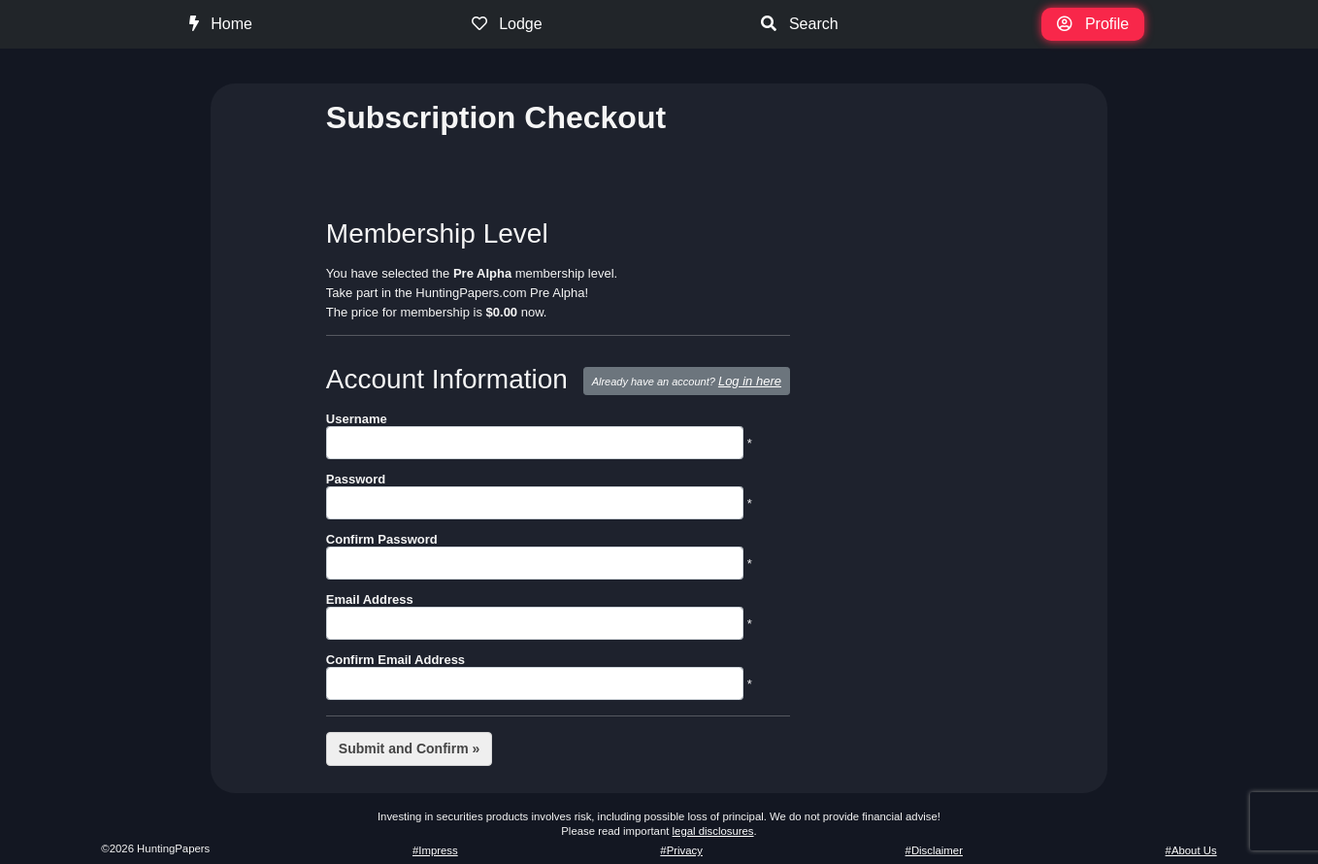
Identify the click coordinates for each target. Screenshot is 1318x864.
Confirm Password (382, 539)
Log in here (749, 381)
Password (355, 479)
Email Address (369, 599)
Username (356, 419)
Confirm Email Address (395, 659)
